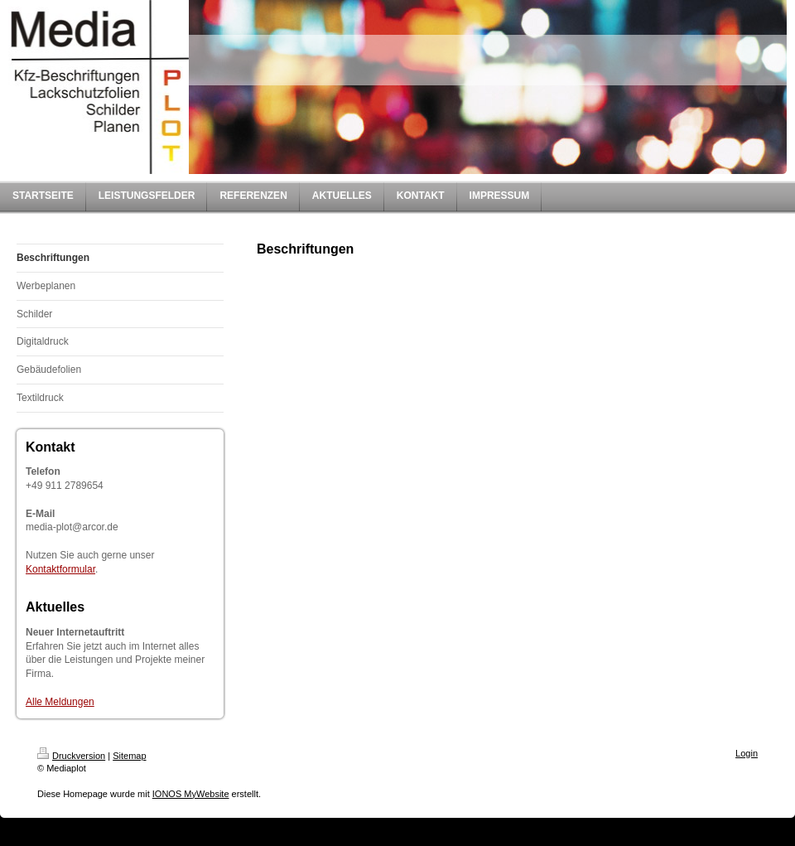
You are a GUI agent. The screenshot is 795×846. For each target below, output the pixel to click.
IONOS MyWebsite (190, 794)
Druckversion (71, 756)
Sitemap (129, 756)
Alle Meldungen (60, 702)
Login (746, 753)
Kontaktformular (60, 569)
